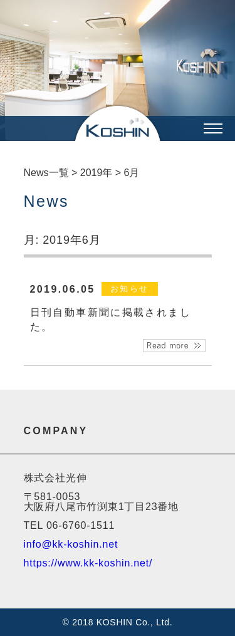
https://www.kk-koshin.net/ (88, 563)
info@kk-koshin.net (71, 544)
